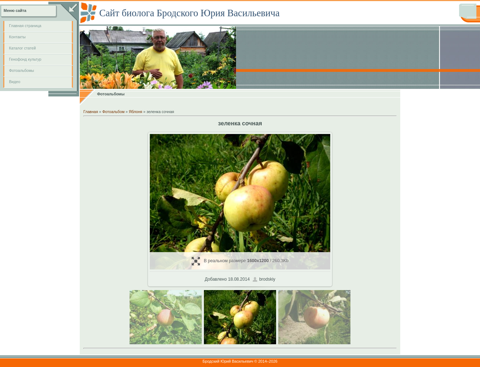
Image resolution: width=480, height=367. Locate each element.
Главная (90, 111)
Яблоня (135, 111)
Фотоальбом (113, 111)
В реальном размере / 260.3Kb (240, 260)
